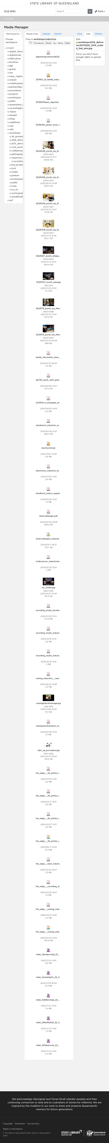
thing (12, 119)
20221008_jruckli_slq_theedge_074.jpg (54, 177)
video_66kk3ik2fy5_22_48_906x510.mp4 (55, 1022)
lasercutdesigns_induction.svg (50, 539)
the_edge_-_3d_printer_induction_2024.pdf (56, 818)
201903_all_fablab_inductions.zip (51, 79)
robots (12, 112)
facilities (13, 62)
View (79, 34)
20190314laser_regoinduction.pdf (51, 102)
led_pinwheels (18, 165)
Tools (99, 11)
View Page (9, 19)
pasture (15, 175)
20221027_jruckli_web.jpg (48, 282)
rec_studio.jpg (48, 587)
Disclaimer (20, 1124)
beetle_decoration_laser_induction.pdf (54, 357)
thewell (13, 115)
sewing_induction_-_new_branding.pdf (54, 678)
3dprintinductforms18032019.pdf (51, 57)
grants (12, 69)
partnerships (15, 87)
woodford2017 (18, 197)
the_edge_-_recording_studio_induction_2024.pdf (59, 886)
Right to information (13, 1129)
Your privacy (33, 1124)
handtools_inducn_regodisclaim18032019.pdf (57, 493)
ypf (11, 200)
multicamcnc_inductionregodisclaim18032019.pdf (59, 561)
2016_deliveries (19, 140)
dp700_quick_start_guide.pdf (50, 380)
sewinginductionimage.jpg (48, 703)
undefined (14, 122)
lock (13, 168)
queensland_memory (20, 104)
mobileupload (16, 83)
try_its (14, 189)
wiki (11, 129)
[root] (10, 48)
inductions (16, 158)
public (12, 101)
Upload (46, 34)
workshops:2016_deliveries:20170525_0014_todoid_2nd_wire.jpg (89, 45)
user (11, 126)
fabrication (15, 58)
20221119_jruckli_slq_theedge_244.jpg (53, 308)
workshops (15, 133)
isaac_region (16, 76)
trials (14, 186)
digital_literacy (17, 51)
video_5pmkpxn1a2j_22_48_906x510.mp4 (55, 954)
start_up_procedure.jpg (48, 750)
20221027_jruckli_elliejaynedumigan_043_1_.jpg (58, 256)
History (98, 34)
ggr (11, 65)
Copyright (8, 1124)
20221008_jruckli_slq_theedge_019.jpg (54, 151)
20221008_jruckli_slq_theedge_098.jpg (54, 203)
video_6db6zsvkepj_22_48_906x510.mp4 (55, 1000)
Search (57, 34)
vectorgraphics (19, 193)
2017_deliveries (19, 143)
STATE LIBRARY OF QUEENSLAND (54, 3)
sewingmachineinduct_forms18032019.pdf (55, 726)
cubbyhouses (18, 150)
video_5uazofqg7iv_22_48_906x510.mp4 (55, 977)
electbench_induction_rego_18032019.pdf (55, 425)
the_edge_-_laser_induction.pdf (50, 864)
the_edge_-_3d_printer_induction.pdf (53, 773)
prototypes (15, 97)
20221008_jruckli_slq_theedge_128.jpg (54, 230)
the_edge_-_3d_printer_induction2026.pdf (56, 796)
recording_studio (22, 161)
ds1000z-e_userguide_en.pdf (49, 403)
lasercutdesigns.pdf (48, 516)
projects (13, 94)
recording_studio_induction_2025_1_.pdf (55, 655)
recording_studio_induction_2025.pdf (53, 633)
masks (14, 172)
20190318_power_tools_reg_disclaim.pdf (55, 125)
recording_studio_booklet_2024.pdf (53, 610)
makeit (13, 80)
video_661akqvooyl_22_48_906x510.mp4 (55, 1045)
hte (11, 73)
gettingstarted (18, 154)
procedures (15, 90)
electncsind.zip (48, 448)
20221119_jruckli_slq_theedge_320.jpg (53, 334)
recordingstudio (17, 108)
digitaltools (15, 55)
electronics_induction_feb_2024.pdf (53, 471)
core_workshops (20, 147)
